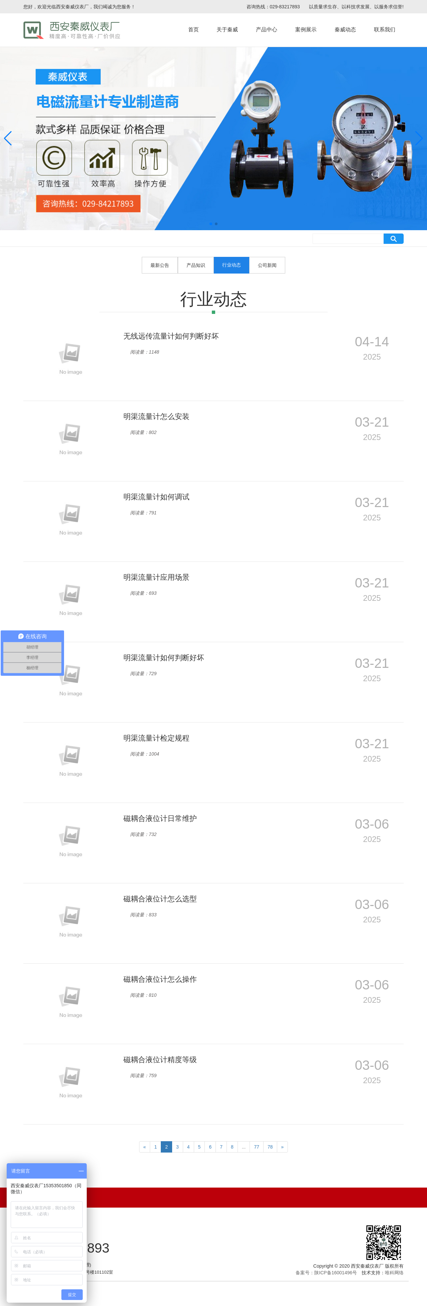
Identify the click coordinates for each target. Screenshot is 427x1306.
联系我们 (384, 29)
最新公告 (159, 265)
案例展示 (306, 29)
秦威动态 (345, 29)
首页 (193, 29)
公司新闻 (267, 265)
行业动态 (231, 265)
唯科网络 (394, 1272)
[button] (210, 224)
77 (256, 1147)
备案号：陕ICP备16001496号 (326, 1272)
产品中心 (266, 29)
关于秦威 (227, 29)
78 (270, 1147)
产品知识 (195, 265)
